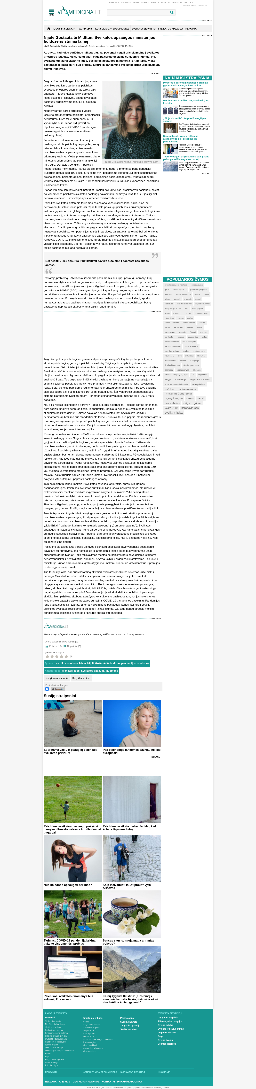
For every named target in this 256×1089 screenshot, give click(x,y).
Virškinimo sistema (53, 1027)
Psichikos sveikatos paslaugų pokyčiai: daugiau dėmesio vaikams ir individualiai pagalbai (72, 829)
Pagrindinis (85, 28)
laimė (82, 663)
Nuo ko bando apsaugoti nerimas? (68, 885)
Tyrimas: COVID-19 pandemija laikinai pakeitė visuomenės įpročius (70, 942)
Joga (160, 1036)
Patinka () (55, 646)
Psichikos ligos (70, 670)
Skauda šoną (88, 1036)
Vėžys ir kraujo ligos (91, 1025)
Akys (47, 1056)
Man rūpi (50, 1017)
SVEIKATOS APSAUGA (170, 28)
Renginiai (51, 1072)
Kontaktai (164, 2)
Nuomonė (112, 670)
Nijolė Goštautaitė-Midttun (103, 663)
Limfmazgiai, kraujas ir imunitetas (59, 1051)
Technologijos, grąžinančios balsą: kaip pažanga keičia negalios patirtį (186, 158)
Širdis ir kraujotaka (53, 1021)
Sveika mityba (165, 1025)
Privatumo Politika (182, 2)
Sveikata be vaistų (170, 1013)
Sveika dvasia (165, 1040)
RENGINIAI (191, 28)
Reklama (114, 2)
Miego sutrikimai (90, 1045)
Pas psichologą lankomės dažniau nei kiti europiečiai (131, 751)
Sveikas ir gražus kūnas (171, 1028)
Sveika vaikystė (128, 1021)
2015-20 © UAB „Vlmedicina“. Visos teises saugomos (110, 1088)
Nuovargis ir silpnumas (93, 1048)
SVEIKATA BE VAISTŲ (144, 28)
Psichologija (127, 1018)
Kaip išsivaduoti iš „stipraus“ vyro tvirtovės (127, 886)
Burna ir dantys (51, 1062)
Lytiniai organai (51, 1045)
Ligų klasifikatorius (144, 2)
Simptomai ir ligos (93, 1018)
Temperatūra (88, 1030)
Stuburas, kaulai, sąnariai (56, 1039)
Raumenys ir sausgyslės (55, 1042)
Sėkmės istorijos (167, 1044)
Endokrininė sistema (54, 1030)
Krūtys (48, 1053)
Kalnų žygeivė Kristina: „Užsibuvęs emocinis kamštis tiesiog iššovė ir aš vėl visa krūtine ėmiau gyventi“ (131, 999)
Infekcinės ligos (89, 1051)
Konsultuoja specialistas (100, 1072)
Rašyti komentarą (81, 678)
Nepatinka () (74, 646)
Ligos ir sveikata (64, 28)
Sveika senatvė (128, 1029)
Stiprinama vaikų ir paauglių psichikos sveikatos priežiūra (70, 751)
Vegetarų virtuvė (167, 1032)
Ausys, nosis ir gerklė (54, 1059)
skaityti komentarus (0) (56, 678)
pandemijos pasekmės (135, 663)
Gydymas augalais (168, 1017)
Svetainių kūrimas (161, 1088)
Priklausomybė (89, 1042)
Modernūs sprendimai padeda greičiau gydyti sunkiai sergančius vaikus (185, 84)
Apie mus (126, 2)
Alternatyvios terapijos (170, 1021)
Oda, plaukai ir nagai (54, 1048)
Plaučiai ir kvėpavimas (55, 1024)
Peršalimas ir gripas (91, 1028)
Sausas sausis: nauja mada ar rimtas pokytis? (128, 942)
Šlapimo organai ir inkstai (56, 1036)
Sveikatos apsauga (92, 670)
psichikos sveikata (66, 663)
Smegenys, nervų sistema (56, 1033)
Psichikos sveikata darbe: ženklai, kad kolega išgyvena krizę (129, 828)
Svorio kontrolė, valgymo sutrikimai (98, 1039)
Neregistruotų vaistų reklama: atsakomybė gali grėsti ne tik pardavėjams (180, 139)
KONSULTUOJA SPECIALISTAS (112, 28)
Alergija (86, 1022)
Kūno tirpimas (89, 1033)
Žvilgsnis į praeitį (129, 1025)
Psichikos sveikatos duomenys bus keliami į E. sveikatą (68, 998)
